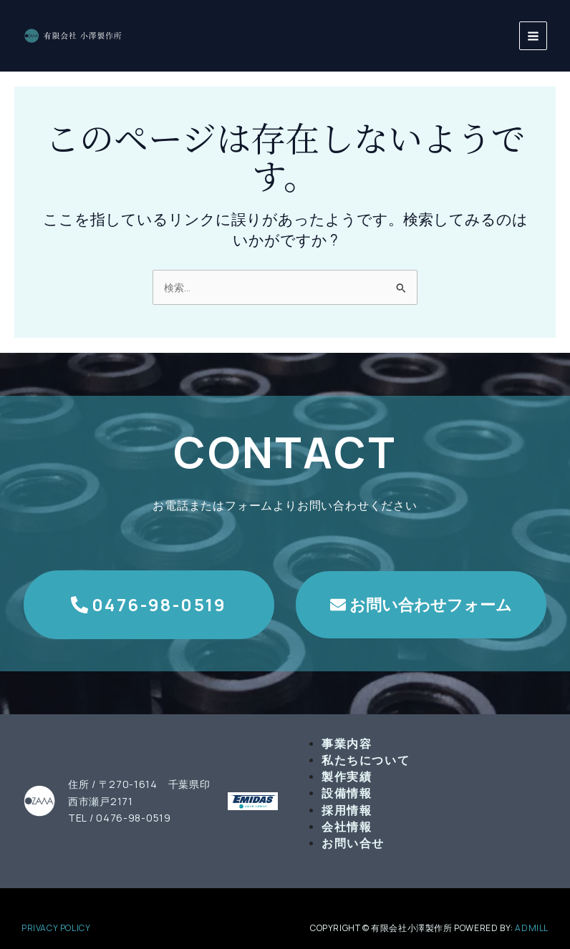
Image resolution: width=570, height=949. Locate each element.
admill (532, 928)
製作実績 (347, 776)
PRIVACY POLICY (55, 928)
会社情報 (347, 826)
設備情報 (347, 793)
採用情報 (347, 810)
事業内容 (347, 743)
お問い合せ (353, 843)
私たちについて (366, 760)
